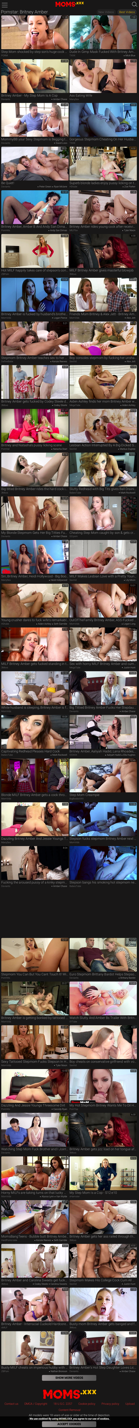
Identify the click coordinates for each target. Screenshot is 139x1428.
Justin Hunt (129, 667)
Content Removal (70, 1410)
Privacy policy (110, 1403)
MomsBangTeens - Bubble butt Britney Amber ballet (35, 1219)
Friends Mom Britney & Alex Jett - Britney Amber (103, 297)
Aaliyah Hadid (113, 755)
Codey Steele (60, 405)
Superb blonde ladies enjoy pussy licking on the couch (103, 166)
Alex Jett (130, 318)
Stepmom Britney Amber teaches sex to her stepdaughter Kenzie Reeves (35, 341)
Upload (130, 1403)
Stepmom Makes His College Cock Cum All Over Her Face (103, 1263)
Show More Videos (69, 1378)
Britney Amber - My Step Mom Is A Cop (35, 78)
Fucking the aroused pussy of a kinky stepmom (35, 865)
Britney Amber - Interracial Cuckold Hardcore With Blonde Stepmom (35, 1307)
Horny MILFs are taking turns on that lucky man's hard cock (35, 1175)
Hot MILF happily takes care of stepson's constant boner (35, 253)
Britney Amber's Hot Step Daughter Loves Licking (103, 1350)
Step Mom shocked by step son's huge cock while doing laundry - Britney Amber (35, 34)
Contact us (11, 1403)
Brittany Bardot (127, 978)
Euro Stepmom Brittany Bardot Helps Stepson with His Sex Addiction (103, 957)
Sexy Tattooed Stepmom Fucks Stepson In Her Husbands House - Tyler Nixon (35, 1044)
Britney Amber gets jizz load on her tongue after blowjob (103, 1132)
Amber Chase (60, 99)
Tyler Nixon (129, 230)
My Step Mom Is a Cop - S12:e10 (103, 1175)
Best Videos (127, 12)
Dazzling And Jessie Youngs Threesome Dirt (35, 1088)
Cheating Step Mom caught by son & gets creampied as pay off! (103, 515)
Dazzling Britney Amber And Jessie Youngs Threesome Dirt (35, 821)
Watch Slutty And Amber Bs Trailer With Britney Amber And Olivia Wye (103, 1001)
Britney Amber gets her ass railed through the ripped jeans (103, 1219)
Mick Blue (130, 55)
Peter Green (45, 186)
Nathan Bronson (58, 1371)
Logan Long (129, 624)
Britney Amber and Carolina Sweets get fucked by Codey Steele (35, 1263)
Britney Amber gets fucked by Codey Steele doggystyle (35, 384)
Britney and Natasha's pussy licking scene (35, 428)
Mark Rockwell (127, 492)
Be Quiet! (35, 166)
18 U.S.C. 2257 (62, 1403)
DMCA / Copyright (35, 1403)
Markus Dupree (127, 449)
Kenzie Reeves (59, 361)
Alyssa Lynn (47, 1196)
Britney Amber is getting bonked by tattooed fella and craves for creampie (35, 1001)
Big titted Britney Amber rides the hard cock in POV (35, 472)
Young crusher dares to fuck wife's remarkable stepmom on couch (35, 603)
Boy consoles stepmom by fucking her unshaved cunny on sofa (103, 341)
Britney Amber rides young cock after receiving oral (103, 209)
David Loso (61, 143)
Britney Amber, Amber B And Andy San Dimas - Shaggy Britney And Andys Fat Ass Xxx (35, 209)
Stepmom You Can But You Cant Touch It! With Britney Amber (35, 957)
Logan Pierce (60, 318)
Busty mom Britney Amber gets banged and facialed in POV (103, 1307)
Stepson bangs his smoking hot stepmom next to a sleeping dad (103, 865)
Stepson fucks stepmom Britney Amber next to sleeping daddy (103, 821)
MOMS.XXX (69, 1394)
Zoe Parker (129, 186)
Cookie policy (86, 1403)
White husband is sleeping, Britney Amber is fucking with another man (35, 690)
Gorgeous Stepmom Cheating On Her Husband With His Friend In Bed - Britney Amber (103, 122)
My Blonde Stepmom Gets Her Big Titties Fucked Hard (35, 515)
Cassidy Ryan (60, 1109)
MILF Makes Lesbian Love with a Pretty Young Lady (103, 559)
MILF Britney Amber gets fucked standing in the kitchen (35, 646)
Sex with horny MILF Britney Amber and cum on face (103, 646)
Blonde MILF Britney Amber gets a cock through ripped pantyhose (35, 778)
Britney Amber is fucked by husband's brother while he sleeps (35, 297)
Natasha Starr (59, 449)
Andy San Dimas (58, 230)
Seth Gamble (60, 624)
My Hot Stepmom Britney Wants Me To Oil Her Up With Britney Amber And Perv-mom (103, 1088)
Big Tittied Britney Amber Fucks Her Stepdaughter (103, 690)
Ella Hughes (129, 755)
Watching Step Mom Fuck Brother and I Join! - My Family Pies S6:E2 (35, 1132)
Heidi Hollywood (58, 580)
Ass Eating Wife (103, 78)
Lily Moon (130, 580)
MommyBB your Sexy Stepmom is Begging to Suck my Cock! (35, 122)
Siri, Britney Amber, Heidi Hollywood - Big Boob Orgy (35, 559)
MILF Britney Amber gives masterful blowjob (103, 253)
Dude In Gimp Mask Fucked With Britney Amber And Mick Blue (103, 34)
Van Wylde (61, 1196)
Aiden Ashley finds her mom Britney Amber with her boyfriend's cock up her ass (103, 384)
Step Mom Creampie (103, 778)
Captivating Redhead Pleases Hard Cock (35, 734)
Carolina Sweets (58, 1284)
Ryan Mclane (60, 186)
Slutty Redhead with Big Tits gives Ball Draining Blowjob (103, 472)
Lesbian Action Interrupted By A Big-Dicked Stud (103, 428)
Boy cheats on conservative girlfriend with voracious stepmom (103, 1044)
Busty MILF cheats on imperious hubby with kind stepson (35, 1350)
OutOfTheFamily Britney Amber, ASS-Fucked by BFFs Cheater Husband (103, 603)
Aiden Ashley (128, 405)
